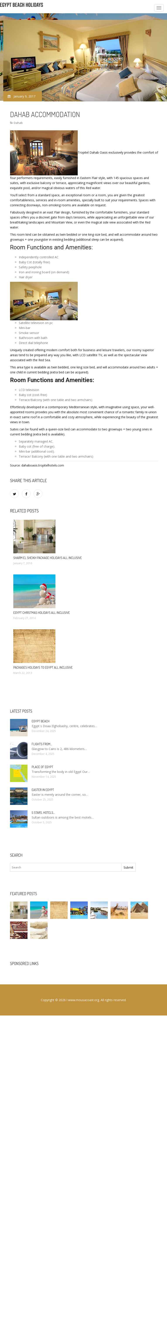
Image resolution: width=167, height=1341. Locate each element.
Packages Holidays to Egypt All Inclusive (43, 667)
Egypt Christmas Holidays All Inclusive (41, 613)
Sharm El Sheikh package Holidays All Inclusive (47, 558)
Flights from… (42, 744)
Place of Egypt (42, 767)
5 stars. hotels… (43, 813)
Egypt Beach (41, 721)
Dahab (18, 123)
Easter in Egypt (43, 790)
